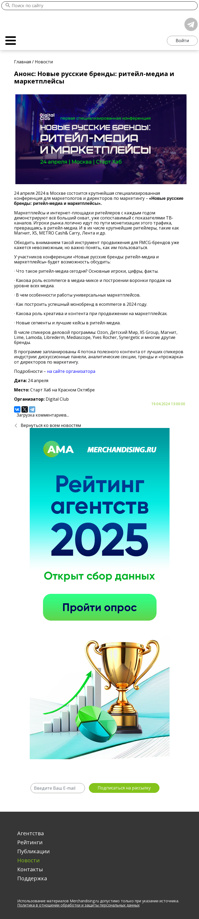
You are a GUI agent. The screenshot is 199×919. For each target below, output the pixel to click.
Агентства (30, 833)
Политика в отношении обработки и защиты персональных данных (78, 905)
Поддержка (32, 878)
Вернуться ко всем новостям (51, 425)
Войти (182, 40)
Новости (28, 860)
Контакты (30, 869)
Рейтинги (29, 842)
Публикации (33, 851)
